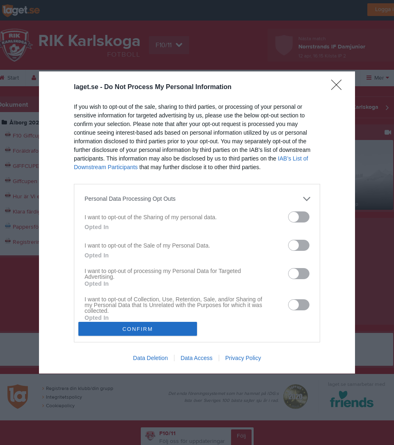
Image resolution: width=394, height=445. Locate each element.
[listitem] (197, 199)
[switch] (298, 216)
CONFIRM (137, 329)
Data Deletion (150, 358)
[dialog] (197, 222)
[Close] (339, 87)
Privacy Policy (243, 358)
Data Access (197, 358)
